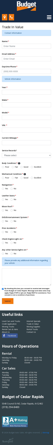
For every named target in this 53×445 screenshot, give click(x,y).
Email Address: (9, 54)
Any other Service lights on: (15, 250)
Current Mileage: (10, 138)
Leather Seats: (9, 195)
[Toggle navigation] (49, 17)
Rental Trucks (32, 329)
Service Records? (9, 150)
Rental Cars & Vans (10, 329)
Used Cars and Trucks (11, 321)
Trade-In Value (33, 324)
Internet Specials (33, 321)
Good (26, 167)
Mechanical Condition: (14, 174)
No (15, 188)
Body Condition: (11, 163)
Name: (5, 41)
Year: (4, 87)
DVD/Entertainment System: (15, 217)
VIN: (4, 125)
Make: (5, 100)
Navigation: (8, 185)
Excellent (37, 167)
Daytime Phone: (9, 66)
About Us (6, 332)
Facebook (9, 335)
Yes (6, 188)
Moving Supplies (33, 326)
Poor (7, 167)
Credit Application (9, 324)
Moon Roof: (8, 206)
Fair (16, 167)
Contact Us (31, 332)
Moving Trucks (8, 326)
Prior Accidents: (9, 228)
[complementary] (45, 437)
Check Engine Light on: (12, 239)
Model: (5, 112)
